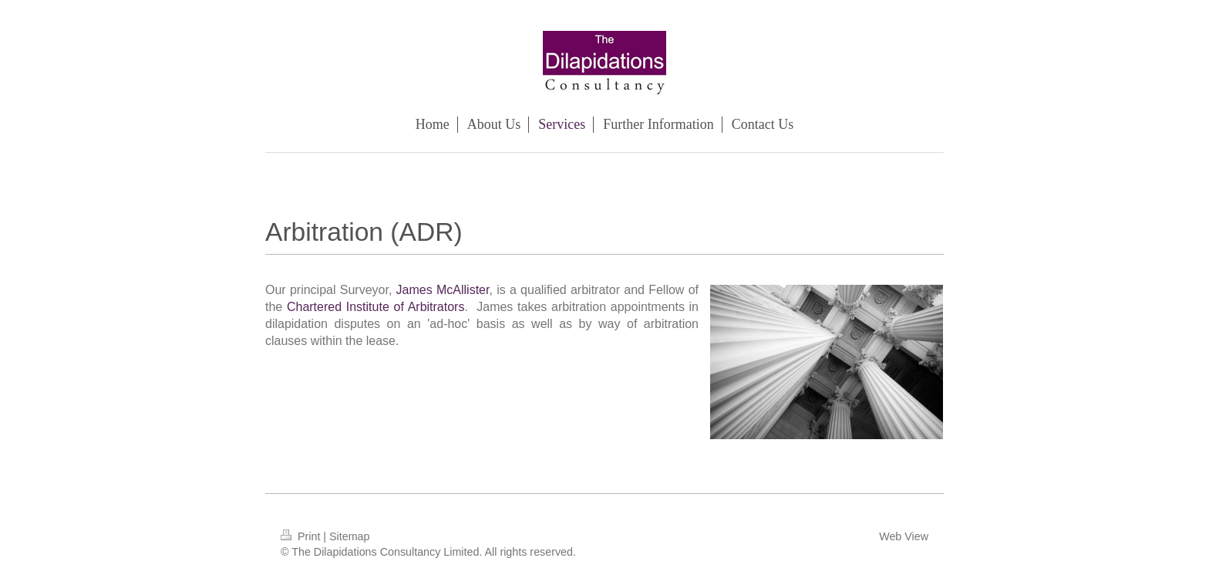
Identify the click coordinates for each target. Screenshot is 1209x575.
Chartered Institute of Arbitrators (376, 306)
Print (302, 536)
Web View (903, 536)
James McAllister (443, 289)
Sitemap (349, 536)
